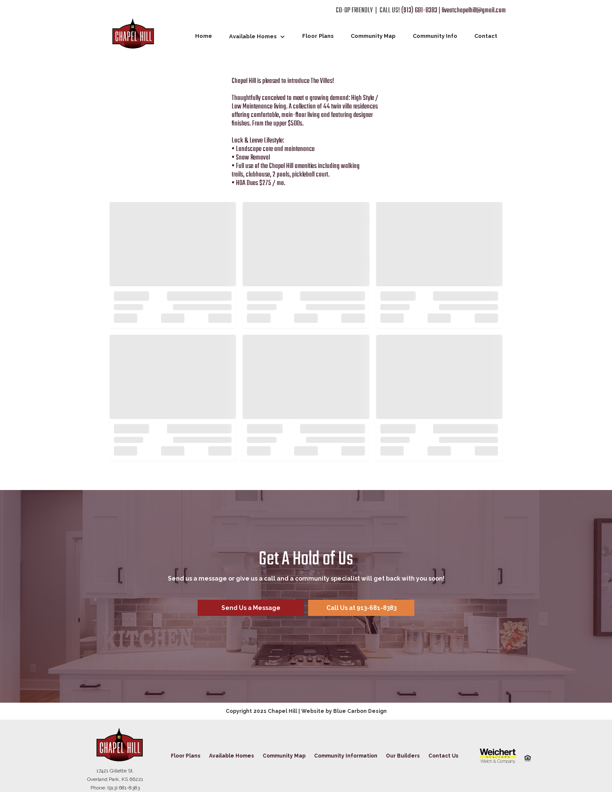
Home (203, 36)
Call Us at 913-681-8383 (361, 607)
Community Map (373, 36)
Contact (485, 36)
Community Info (435, 36)
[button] (257, 36)
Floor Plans (318, 36)
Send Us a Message (250, 607)
